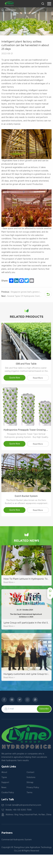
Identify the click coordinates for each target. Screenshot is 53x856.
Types (4, 779)
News (13, 10)
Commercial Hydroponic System (16, 841)
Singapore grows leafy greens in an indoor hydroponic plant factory (21, 292)
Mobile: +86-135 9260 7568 (19, 811)
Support (5, 784)
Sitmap (30, 784)
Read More (38, 378)
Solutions (31, 779)
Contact (30, 774)
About (4, 774)
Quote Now (14, 378)
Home (7, 10)
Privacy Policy (33, 789)
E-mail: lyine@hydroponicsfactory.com (23, 806)
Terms (29, 794)
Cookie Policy (7, 794)
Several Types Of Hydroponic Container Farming (21, 296)
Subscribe (44, 710)
